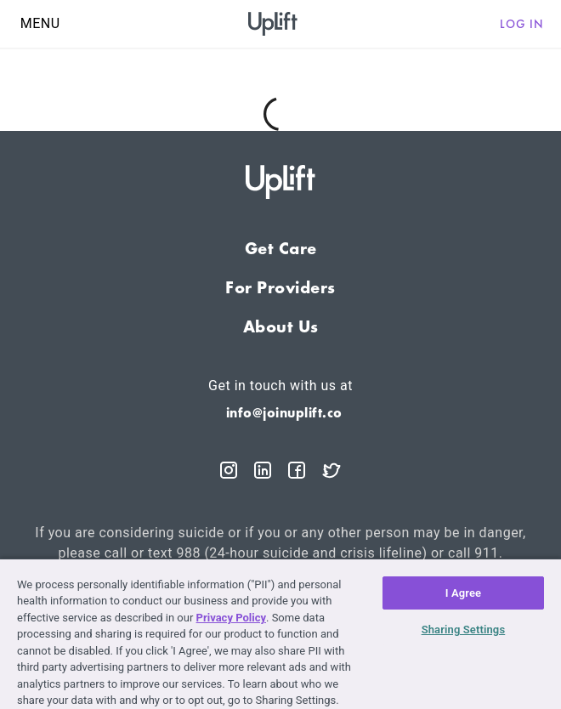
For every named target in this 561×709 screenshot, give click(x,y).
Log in (522, 23)
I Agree (463, 593)
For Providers (280, 287)
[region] (280, 633)
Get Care (281, 248)
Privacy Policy (231, 617)
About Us (281, 326)
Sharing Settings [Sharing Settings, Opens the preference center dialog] (464, 629)
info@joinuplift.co (284, 413)
